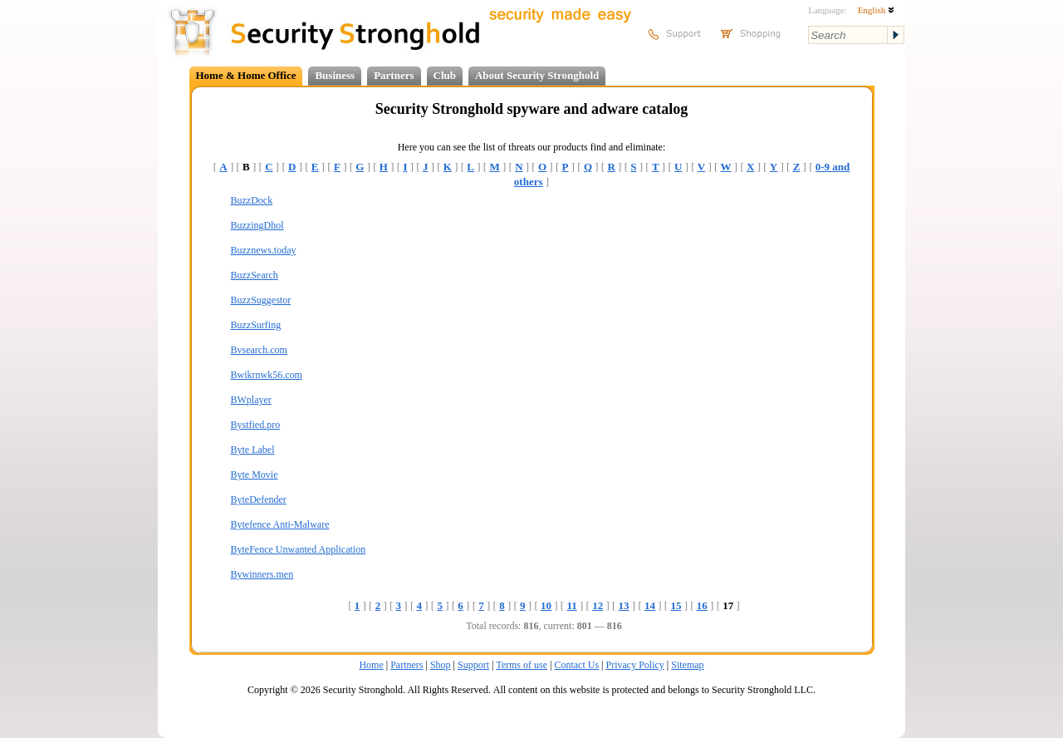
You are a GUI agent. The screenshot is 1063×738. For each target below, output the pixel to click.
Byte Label (253, 449)
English (876, 10)
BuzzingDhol (257, 225)
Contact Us (576, 665)
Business (335, 75)
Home (371, 665)
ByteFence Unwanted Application (298, 549)
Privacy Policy (635, 665)
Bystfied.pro (256, 424)
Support (473, 665)
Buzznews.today (263, 250)
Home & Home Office (246, 75)
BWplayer (251, 400)
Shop (440, 665)
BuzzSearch (254, 275)
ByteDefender (259, 499)
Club (445, 75)
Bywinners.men (262, 574)
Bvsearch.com (259, 350)
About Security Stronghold (537, 75)
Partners (394, 75)
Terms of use (521, 665)
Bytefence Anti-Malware (280, 524)
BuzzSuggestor (261, 300)
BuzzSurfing (256, 325)
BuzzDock (252, 200)
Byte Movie (254, 474)
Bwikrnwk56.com (266, 375)
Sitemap (687, 665)
